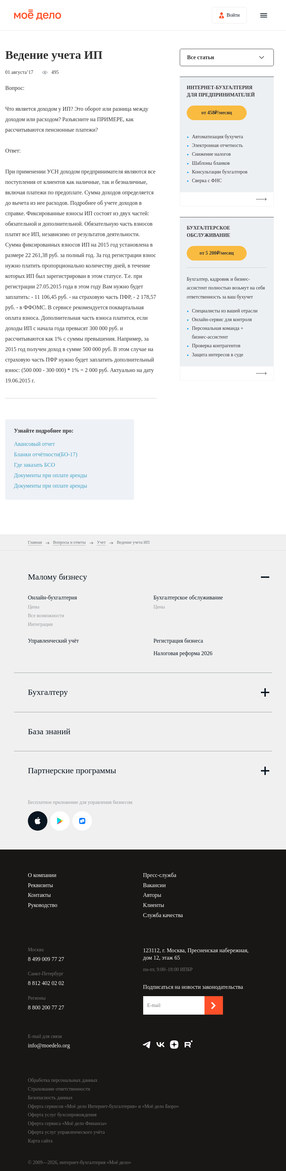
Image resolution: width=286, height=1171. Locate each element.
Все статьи (200, 57)
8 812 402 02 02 (46, 980)
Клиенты (153, 902)
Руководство (42, 902)
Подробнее (227, 199)
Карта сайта (40, 1137)
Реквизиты (40, 882)
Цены (33, 607)
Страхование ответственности (59, 1086)
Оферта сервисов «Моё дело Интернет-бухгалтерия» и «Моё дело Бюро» (103, 1103)
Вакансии (154, 882)
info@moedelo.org (49, 1043)
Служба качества (163, 912)
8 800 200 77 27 (46, 1005)
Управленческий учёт (53, 639)
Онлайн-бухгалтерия (52, 597)
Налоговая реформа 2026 (183, 652)
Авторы (152, 892)
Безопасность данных (50, 1095)
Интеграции (40, 624)
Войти (233, 15)
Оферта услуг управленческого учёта (66, 1129)
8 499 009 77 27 (46, 956)
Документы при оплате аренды (50, 475)
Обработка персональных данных (63, 1077)
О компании (42, 872)
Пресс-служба (160, 872)
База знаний (49, 728)
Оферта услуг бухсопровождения (62, 1112)
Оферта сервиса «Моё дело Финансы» (67, 1120)
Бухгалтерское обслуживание (188, 597)
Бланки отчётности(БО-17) (45, 454)
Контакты (39, 892)
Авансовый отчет (34, 444)
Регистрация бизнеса (178, 639)
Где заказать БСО (34, 465)
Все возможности (46, 615)
